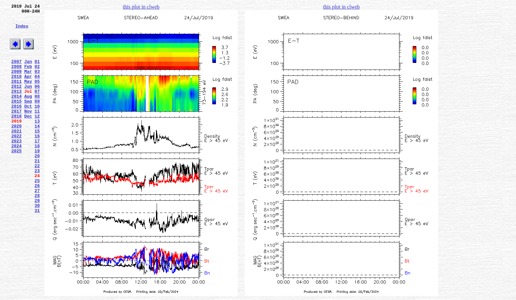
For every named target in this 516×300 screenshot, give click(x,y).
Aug (28, 113)
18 (37, 172)
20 (37, 184)
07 (37, 107)
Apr (28, 89)
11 (37, 131)
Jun (28, 101)
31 (37, 250)
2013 (16, 107)
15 (37, 155)
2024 (16, 172)
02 (37, 77)
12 (37, 137)
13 (37, 143)
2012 (16, 101)
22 (37, 196)
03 (37, 83)
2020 (16, 149)
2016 (16, 125)
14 (37, 149)
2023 (16, 167)
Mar (28, 83)
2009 (16, 83)
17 (37, 167)
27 (37, 226)
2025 (16, 178)
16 (37, 161)
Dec (28, 137)
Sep (28, 119)
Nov (28, 131)
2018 (16, 137)
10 (37, 125)
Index (21, 31)
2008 (16, 77)
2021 (16, 155)
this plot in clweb (141, 7)
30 (37, 244)
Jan (28, 71)
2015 (16, 119)
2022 (16, 161)
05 (37, 95)
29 (37, 238)
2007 (16, 71)
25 (37, 214)
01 (37, 71)
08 (37, 113)
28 (37, 232)
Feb (28, 77)
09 (37, 119)
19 (37, 178)
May (28, 95)
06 (37, 101)
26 (37, 220)
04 (37, 89)
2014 (16, 113)
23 (37, 202)
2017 (16, 131)
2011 (16, 95)
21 (37, 190)
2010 (16, 89)
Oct (28, 125)
